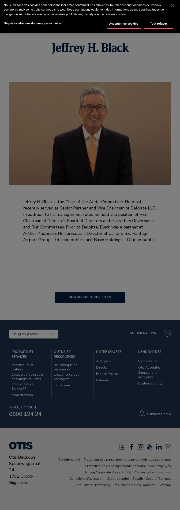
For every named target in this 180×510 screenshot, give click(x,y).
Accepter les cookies (123, 20)
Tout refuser (158, 20)
